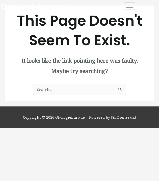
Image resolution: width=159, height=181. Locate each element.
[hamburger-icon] (129, 6)
